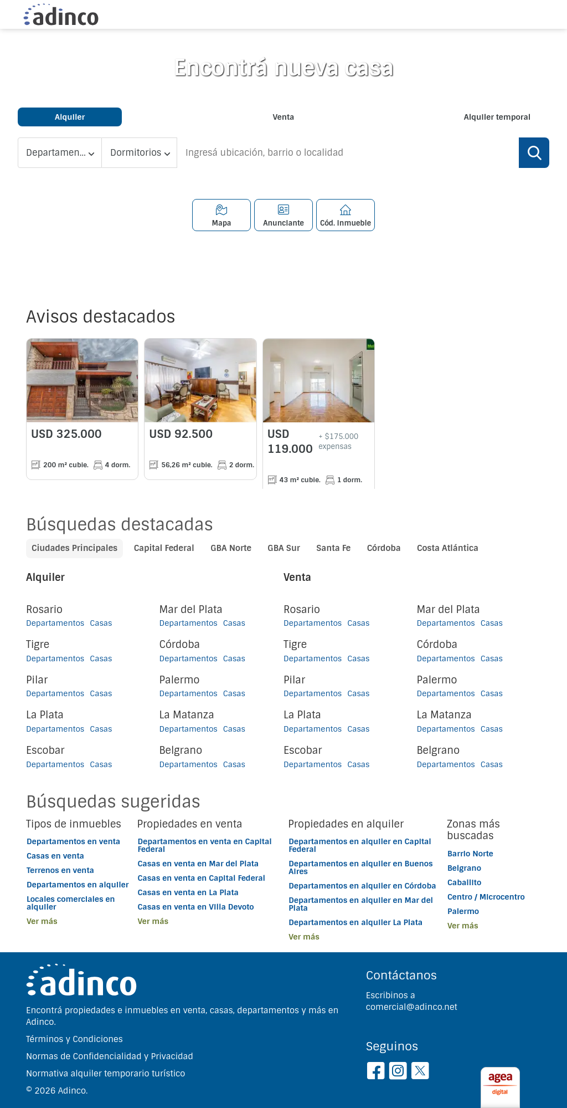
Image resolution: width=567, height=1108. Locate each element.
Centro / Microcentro (486, 897)
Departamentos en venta (73, 841)
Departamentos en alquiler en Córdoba (362, 886)
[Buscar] (534, 152)
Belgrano (464, 868)
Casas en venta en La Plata (188, 892)
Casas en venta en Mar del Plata (198, 863)
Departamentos (55, 623)
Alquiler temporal (497, 117)
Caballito (464, 882)
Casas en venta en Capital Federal (202, 878)
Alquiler (70, 117)
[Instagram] (398, 1072)
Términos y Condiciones (74, 1039)
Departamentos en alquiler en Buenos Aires (360, 867)
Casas (101, 623)
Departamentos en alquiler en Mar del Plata (360, 904)
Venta (284, 117)
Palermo (463, 911)
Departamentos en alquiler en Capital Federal (359, 845)
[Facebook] (375, 1072)
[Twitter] (420, 1072)
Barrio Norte (470, 853)
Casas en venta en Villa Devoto (196, 907)
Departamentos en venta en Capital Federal (205, 845)
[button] (81, 921)
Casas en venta (55, 856)
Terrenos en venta (60, 870)
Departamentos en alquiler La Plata (355, 922)
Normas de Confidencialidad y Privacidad (109, 1056)
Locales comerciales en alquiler (71, 903)
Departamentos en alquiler (77, 885)
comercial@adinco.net (411, 1007)
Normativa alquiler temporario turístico (105, 1073)
